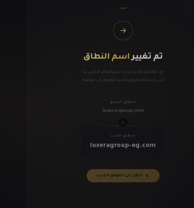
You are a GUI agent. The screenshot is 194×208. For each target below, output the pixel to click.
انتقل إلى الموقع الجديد (97, 177)
